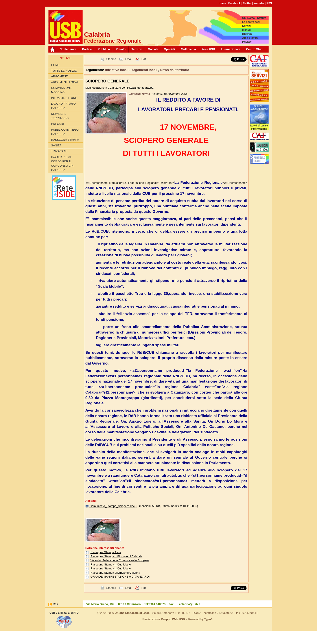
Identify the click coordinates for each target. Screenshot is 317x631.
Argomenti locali (65, 82)
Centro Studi (254, 49)
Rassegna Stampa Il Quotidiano (110, 564)
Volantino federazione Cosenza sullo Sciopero (119, 560)
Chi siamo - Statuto (254, 18)
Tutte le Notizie (64, 70)
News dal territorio (60, 116)
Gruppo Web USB (173, 619)
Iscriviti (246, 29)
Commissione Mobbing (61, 90)
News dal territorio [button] (174, 70)
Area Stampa (250, 37)
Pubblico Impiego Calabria (65, 132)
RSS (269, 3)
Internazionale (230, 49)
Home (222, 3)
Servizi (246, 25)
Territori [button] (136, 49)
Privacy (247, 41)
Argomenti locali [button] (144, 70)
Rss (55, 604)
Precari (57, 124)
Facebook (234, 3)
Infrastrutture (64, 98)
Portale (87, 49)
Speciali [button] (169, 49)
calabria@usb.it (189, 604)
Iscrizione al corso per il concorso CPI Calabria (62, 163)
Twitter (247, 3)
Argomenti (59, 76)
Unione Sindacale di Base (132, 613)
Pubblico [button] (104, 49)
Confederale (68, 49)
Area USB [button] (208, 49)
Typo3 (208, 619)
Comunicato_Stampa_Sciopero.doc (112, 506)
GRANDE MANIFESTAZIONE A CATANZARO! (120, 576)
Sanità (56, 145)
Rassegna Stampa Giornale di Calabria (115, 572)
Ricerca (247, 33)
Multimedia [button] (188, 49)
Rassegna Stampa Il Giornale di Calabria (116, 556)
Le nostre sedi (251, 22)
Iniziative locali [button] (117, 70)
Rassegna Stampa (65, 139)
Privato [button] (120, 49)
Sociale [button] (153, 49)
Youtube (259, 3)
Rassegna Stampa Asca (105, 552)
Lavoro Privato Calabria (63, 106)
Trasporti (59, 151)
